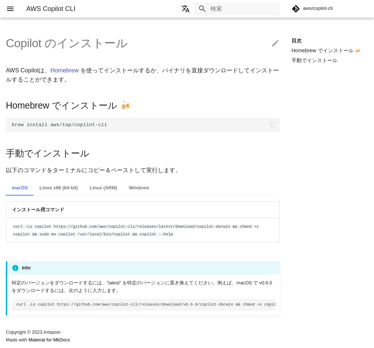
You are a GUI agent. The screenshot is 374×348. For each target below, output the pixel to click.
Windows (139, 187)
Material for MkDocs (49, 340)
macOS (20, 187)
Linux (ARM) (103, 187)
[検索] (237, 8)
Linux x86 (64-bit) (58, 187)
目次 (296, 41)
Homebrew (64, 70)
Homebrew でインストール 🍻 (326, 50)
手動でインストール (314, 60)
